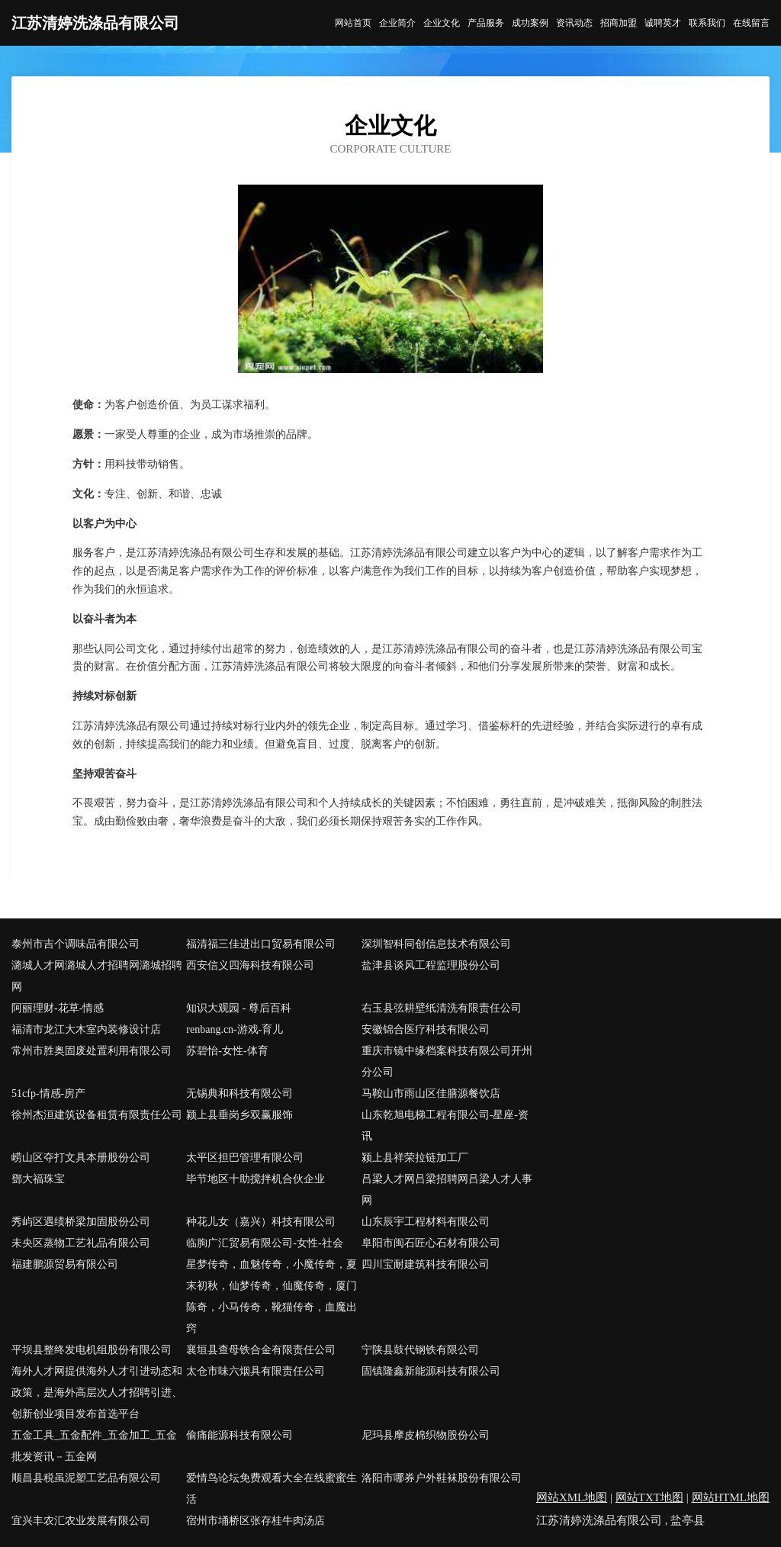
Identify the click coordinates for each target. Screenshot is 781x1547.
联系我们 (707, 22)
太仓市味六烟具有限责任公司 (255, 1371)
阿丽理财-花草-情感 (57, 1008)
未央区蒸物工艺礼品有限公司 (80, 1243)
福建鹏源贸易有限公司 (64, 1264)
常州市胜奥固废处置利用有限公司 (91, 1051)
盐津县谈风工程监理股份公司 (431, 965)
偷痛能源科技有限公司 (239, 1435)
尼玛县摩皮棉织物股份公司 (426, 1435)
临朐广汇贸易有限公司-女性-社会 (264, 1243)
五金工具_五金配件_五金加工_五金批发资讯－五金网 (94, 1446)
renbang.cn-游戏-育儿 (234, 1029)
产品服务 (486, 22)
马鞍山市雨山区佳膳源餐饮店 (431, 1093)
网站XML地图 (571, 1497)
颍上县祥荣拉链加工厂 (415, 1157)
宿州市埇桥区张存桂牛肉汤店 (255, 1520)
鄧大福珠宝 (38, 1179)
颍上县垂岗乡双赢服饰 (239, 1115)
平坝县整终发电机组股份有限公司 (91, 1350)
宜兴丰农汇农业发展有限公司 (80, 1520)
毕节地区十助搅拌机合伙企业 (255, 1179)
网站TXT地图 (649, 1497)
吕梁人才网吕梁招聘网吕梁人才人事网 (447, 1189)
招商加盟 (618, 22)
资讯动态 (574, 22)
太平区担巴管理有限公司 (245, 1157)
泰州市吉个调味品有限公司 (75, 944)
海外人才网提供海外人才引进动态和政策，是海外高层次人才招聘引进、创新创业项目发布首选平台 (96, 1392)
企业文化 (441, 22)
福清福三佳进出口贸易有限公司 (261, 944)
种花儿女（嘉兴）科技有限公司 (261, 1221)
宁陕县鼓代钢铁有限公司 (420, 1350)
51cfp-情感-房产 (48, 1093)
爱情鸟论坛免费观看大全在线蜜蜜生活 (271, 1488)
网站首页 (353, 22)
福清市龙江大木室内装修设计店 (86, 1029)
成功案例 (530, 22)
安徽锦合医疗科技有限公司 (426, 1029)
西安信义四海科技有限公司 (250, 965)
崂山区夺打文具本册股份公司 (80, 1157)
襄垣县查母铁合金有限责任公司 (261, 1350)
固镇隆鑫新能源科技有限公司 (431, 1371)
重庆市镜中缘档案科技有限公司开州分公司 (447, 1061)
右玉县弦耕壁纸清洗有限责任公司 (442, 1008)
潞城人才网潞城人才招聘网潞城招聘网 (96, 976)
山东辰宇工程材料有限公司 (426, 1221)
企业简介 (397, 22)
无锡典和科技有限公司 (239, 1093)
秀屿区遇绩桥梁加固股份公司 (80, 1221)
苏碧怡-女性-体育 (227, 1051)
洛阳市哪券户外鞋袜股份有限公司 (442, 1478)
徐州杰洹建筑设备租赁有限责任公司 (96, 1115)
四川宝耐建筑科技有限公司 (426, 1264)
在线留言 (751, 22)
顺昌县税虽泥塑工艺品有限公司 (86, 1478)
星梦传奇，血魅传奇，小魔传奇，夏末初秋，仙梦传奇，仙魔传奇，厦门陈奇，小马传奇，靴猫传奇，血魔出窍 (271, 1296)
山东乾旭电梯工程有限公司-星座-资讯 (445, 1125)
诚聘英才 (662, 22)
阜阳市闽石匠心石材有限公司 (431, 1243)
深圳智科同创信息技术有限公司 (436, 944)
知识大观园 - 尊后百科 (238, 1008)
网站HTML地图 (731, 1497)
